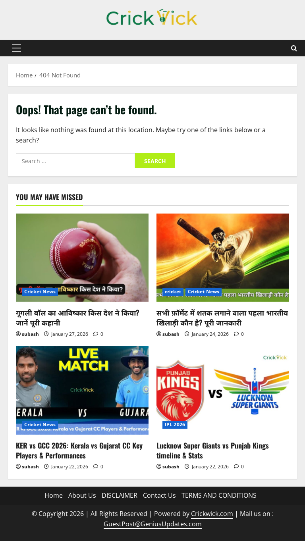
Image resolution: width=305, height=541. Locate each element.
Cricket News (40, 291)
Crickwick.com (212, 513)
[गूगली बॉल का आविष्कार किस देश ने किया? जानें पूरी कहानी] (82, 258)
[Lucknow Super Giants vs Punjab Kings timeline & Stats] (222, 390)
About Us (82, 495)
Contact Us (159, 495)
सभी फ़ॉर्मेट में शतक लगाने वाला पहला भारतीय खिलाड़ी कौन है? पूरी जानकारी (222, 317)
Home (53, 495)
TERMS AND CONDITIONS (219, 495)
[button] (16, 48)
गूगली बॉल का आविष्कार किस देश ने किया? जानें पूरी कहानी (77, 317)
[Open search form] (294, 48)
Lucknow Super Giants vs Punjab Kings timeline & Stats (212, 450)
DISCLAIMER (119, 495)
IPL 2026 (175, 424)
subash (30, 334)
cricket (173, 291)
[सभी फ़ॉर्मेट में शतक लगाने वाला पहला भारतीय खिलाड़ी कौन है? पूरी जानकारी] (222, 258)
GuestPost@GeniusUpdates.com (153, 524)
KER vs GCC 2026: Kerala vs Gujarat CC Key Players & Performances (79, 450)
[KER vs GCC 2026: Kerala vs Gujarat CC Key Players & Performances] (82, 390)
